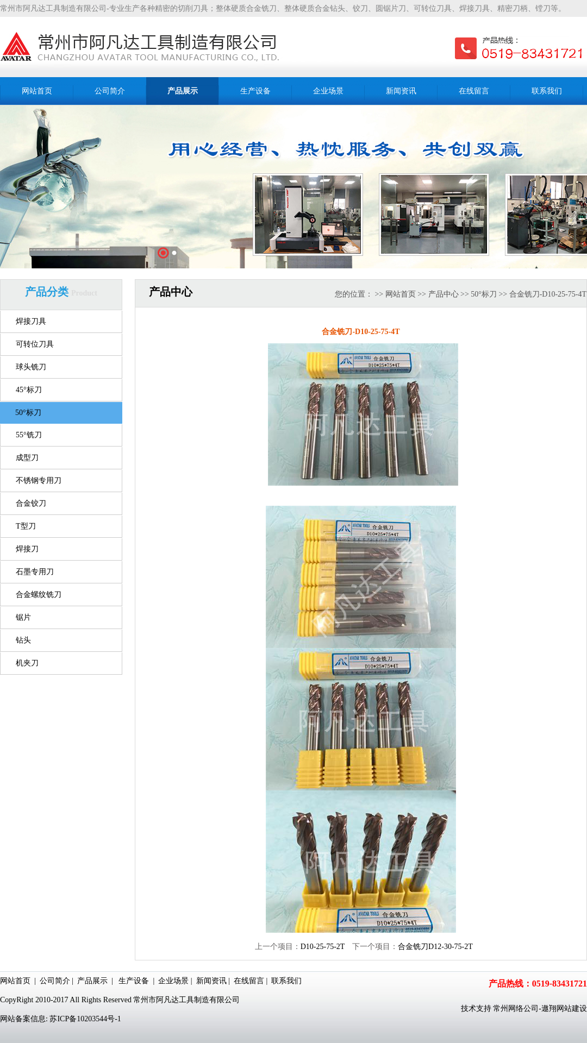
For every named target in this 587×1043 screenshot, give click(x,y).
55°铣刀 (29, 435)
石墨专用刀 (35, 572)
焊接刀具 (31, 321)
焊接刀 (27, 549)
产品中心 (443, 294)
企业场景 (173, 981)
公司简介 (55, 981)
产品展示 (92, 981)
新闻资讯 (211, 981)
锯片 (23, 617)
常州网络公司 (516, 1008)
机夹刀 (27, 663)
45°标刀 (29, 390)
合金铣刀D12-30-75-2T (435, 947)
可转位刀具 (35, 344)
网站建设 (572, 1008)
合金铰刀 (31, 503)
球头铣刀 (31, 367)
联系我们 (286, 981)
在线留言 (249, 981)
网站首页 (400, 294)
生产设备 (133, 981)
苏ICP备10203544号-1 (85, 1019)
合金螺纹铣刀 (38, 594)
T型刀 (26, 526)
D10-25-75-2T (323, 947)
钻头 (23, 640)
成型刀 (27, 458)
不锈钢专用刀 (38, 480)
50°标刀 (28, 413)
